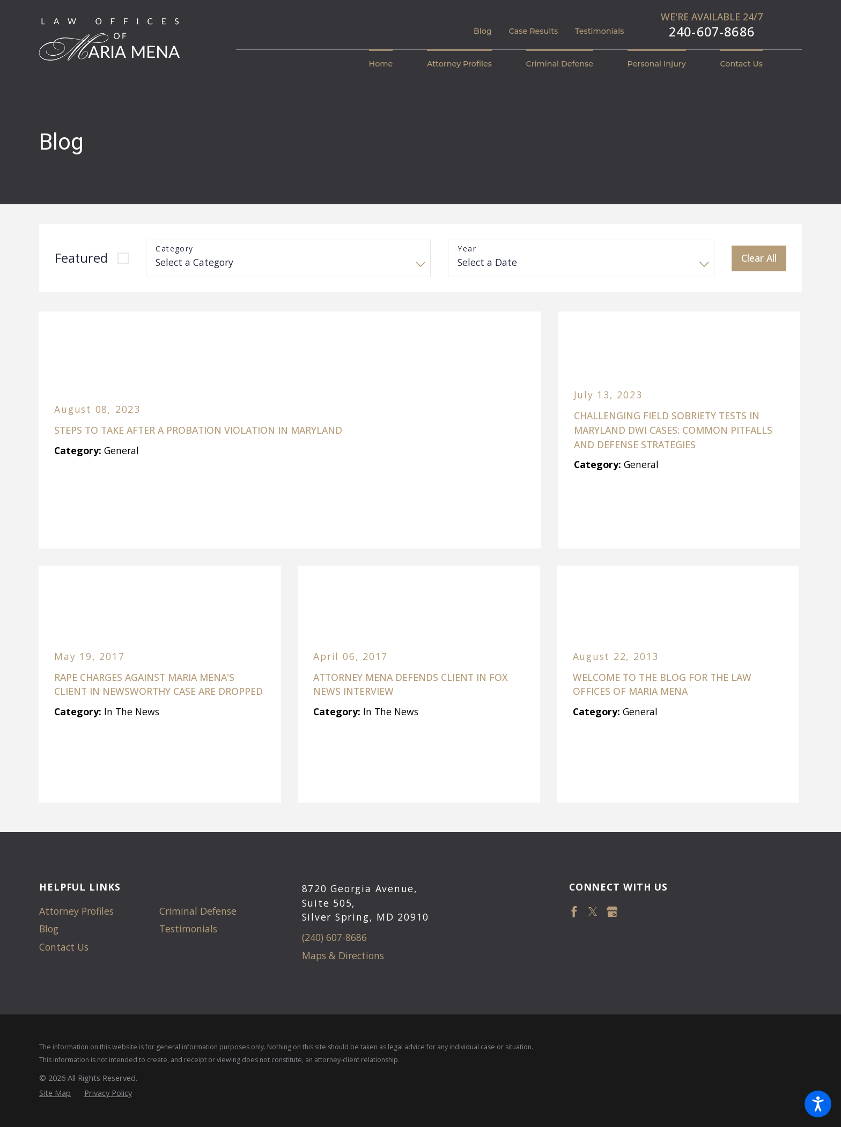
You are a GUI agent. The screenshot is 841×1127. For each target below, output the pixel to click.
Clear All (759, 257)
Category (174, 249)
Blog (483, 31)
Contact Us (63, 946)
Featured (81, 257)
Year (467, 249)
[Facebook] (574, 911)
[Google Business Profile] (612, 911)
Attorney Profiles (76, 910)
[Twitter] (593, 911)
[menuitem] (389, 64)
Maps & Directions (343, 955)
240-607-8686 (712, 32)
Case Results (533, 31)
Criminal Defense (198, 910)
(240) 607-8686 (334, 937)
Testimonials (599, 31)
